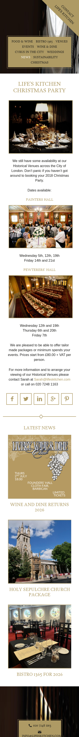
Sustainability (45, 57)
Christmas (39, 62)
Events (28, 46)
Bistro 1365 (44, 41)
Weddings (55, 52)
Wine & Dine (47, 46)
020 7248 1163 (42, 725)
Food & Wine (22, 41)
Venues (62, 41)
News (25, 57)
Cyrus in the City (29, 52)
